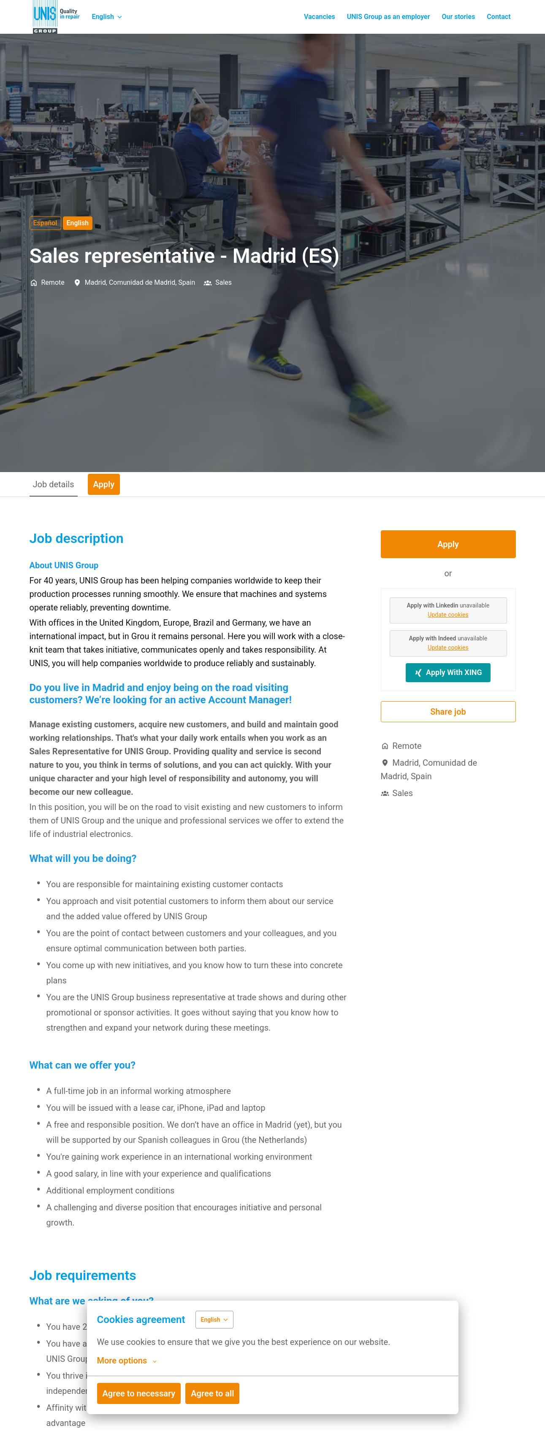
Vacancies (319, 17)
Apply (448, 544)
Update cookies (448, 614)
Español (45, 223)
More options (127, 1360)
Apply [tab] (104, 484)
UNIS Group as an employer (388, 17)
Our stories (458, 17)
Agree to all (212, 1393)
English (78, 223)
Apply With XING (448, 672)
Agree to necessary (139, 1393)
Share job (448, 712)
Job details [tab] (53, 484)
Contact (498, 17)
